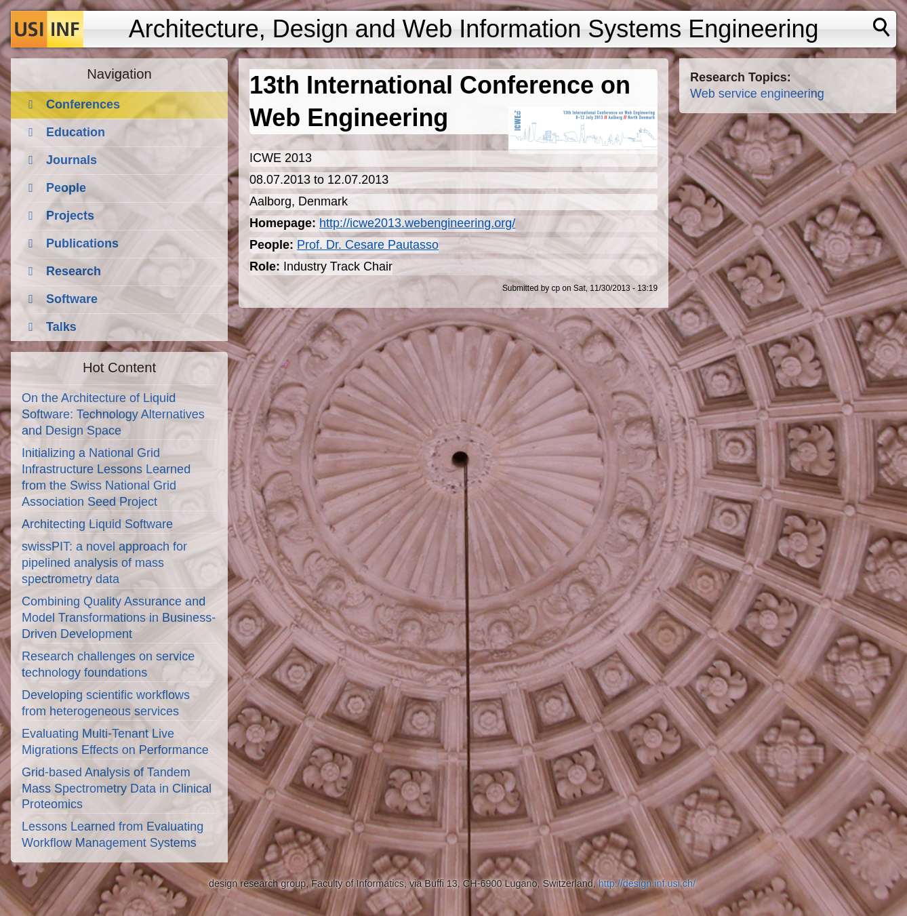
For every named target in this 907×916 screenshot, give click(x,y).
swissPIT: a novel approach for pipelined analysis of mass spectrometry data (104, 563)
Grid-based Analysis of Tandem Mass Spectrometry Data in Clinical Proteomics (116, 788)
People (66, 188)
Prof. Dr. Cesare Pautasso (368, 245)
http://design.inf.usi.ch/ (647, 883)
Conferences (83, 104)
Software (72, 299)
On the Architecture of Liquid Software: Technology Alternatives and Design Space (113, 414)
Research (73, 271)
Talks (61, 327)
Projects (70, 216)
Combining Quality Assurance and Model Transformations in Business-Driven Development (119, 618)
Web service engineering (757, 93)
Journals (71, 160)
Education (75, 132)
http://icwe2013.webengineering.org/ (417, 223)
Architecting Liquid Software (97, 524)
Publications (82, 243)
